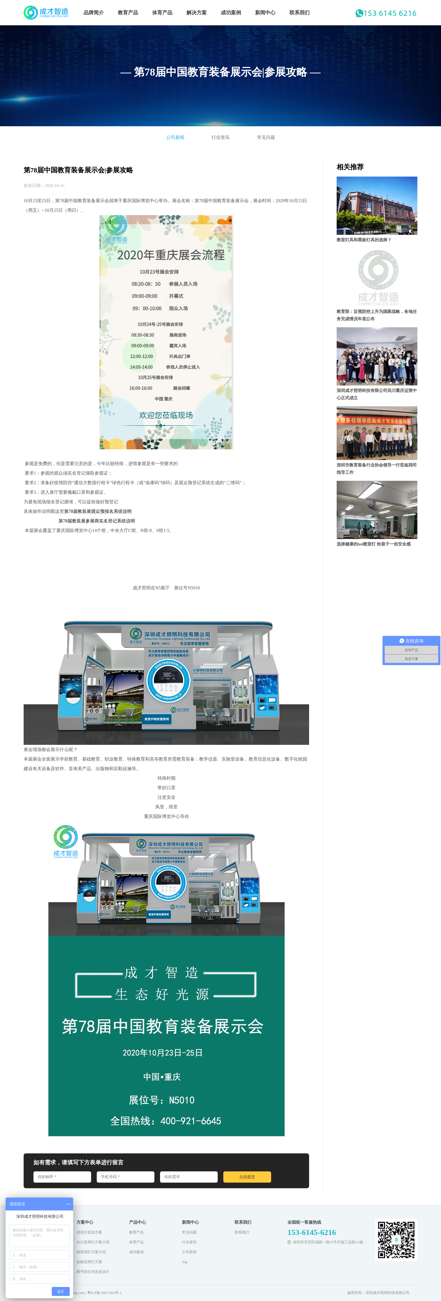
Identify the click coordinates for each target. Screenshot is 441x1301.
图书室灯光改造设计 (92, 1272)
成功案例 (231, 12)
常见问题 (266, 137)
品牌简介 (94, 12)
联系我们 (299, 12)
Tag (184, 1262)
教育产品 (128, 12)
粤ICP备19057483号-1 (104, 1293)
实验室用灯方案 (89, 1262)
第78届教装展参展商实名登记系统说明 (96, 520)
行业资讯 (221, 137)
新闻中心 (265, 12)
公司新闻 (175, 137)
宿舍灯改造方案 (89, 1232)
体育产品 (162, 12)
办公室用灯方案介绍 (92, 1242)
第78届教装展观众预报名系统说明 (98, 511)
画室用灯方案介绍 (91, 1252)
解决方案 (196, 12)
